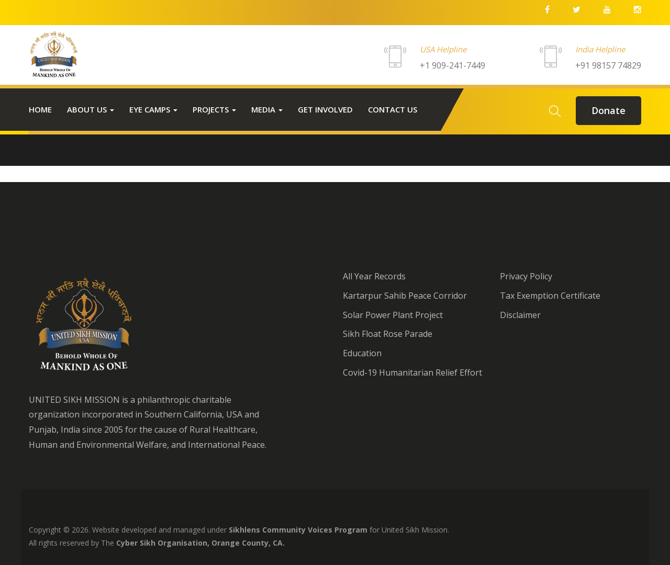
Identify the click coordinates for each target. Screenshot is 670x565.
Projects (214, 109)
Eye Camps (153, 109)
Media (267, 109)
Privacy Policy (526, 276)
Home (40, 109)
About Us (90, 109)
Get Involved (325, 109)
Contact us (392, 109)
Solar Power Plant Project (393, 315)
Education (362, 353)
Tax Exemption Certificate (550, 295)
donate (608, 110)
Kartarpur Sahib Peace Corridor (405, 295)
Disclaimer (520, 315)
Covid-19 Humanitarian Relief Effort (412, 372)
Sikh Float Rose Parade (387, 334)
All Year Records (374, 276)
